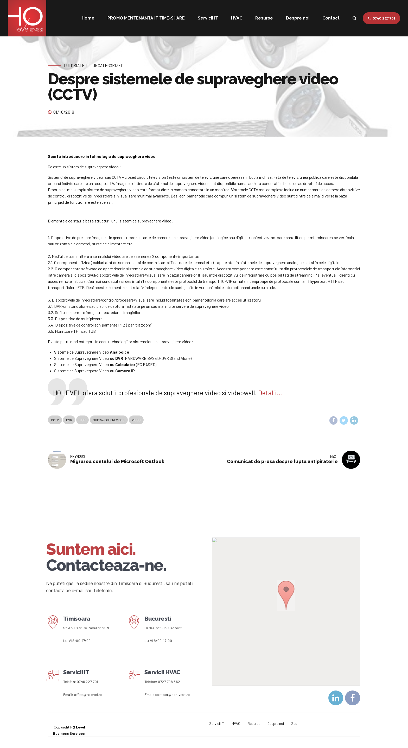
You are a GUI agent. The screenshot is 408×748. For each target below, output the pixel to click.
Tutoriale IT (76, 65)
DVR (69, 420)
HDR (82, 420)
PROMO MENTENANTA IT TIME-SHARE (146, 18)
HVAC (236, 18)
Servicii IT (208, 18)
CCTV (55, 420)
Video (136, 420)
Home (88, 18)
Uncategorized (108, 65)
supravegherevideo (109, 420)
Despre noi (297, 18)
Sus (294, 723)
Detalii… (270, 393)
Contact (331, 18)
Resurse (264, 18)
